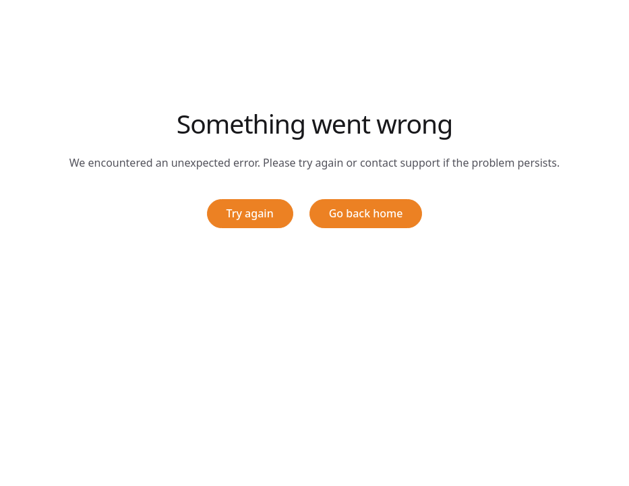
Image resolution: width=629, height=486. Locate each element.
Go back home (366, 213)
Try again (250, 213)
